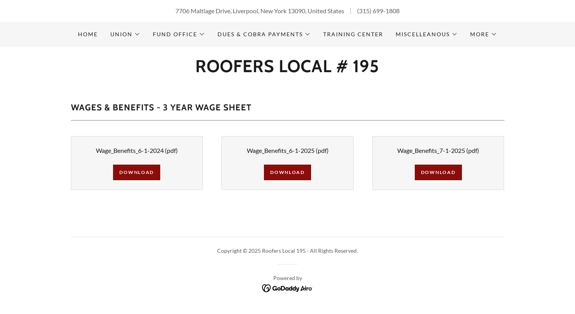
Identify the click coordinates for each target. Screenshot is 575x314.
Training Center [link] (353, 34)
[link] (287, 69)
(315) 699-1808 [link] (378, 10)
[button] (125, 34)
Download (136, 172)
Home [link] (88, 34)
